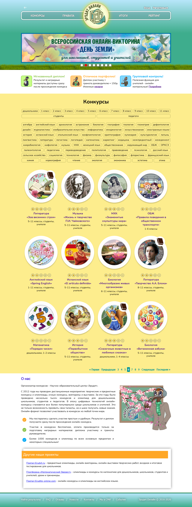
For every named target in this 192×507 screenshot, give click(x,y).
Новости (73, 499)
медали (98, 86)
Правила (68, 15)
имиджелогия (114, 129)
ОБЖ (154, 145)
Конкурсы (37, 15)
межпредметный (142, 140)
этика (162, 160)
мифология (51, 145)
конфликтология (91, 134)
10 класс (151, 111)
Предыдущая (108, 369)
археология (65, 124)
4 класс (80, 111)
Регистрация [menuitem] (160, 7)
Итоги (123, 15)
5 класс (92, 111)
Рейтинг (154, 15)
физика (87, 155)
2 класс (57, 111)
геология (128, 124)
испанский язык (45, 134)
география (113, 124)
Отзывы (60, 499)
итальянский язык (68, 134)
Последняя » (163, 369)
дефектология (161, 124)
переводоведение (76, 150)
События (121, 499)
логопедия (77, 140)
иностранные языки (158, 129)
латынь (165, 134)
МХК (76, 145)
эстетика (142, 160)
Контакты (89, 499)
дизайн (27, 129)
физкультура (102, 155)
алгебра (27, 124)
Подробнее (155, 86)
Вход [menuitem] (147, 7)
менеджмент (162, 140)
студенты (58, 116)
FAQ (48, 499)
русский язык (160, 150)
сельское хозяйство (34, 155)
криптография (113, 134)
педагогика (53, 150)
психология (140, 150)
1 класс (45, 111)
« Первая (94, 369)
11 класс (164, 111)
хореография (53, 160)
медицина (123, 140)
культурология (148, 134)
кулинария (130, 134)
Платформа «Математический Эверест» (48, 472)
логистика (62, 140)
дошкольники (30, 111)
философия (120, 155)
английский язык (45, 124)
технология (72, 155)
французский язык (158, 155)
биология (98, 124)
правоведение (120, 150)
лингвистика (30, 140)
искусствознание (134, 129)
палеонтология (32, 150)
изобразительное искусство (68, 129)
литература (46, 140)
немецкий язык (91, 145)
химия (30, 160)
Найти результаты (31, 499)
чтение (76, 160)
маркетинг (109, 140)
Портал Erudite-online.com (41, 481)
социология (55, 155)
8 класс (127, 111)
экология (97, 160)
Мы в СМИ (105, 499)
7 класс (115, 111)
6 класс (103, 111)
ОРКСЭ (165, 145)
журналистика (42, 129)
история (27, 134)
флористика (137, 155)
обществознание (113, 145)
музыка (65, 145)
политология (99, 150)
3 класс (68, 111)
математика (92, 140)
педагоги (133, 116)
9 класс (139, 111)
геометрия (143, 124)
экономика (120, 160)
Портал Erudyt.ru (35, 463)
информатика (95, 129)
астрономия (82, 124)
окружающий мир (137, 145)
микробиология (31, 145)
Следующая (148, 369)
